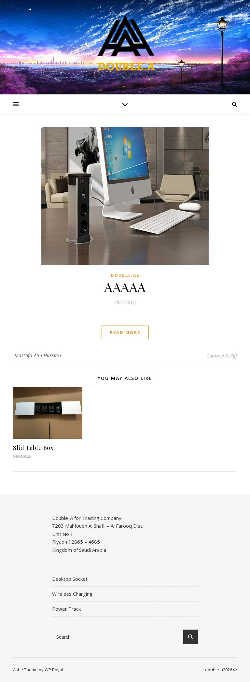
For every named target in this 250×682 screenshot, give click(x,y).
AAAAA (125, 286)
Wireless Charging (72, 594)
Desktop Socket (70, 579)
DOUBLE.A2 (125, 275)
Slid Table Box (33, 448)
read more (125, 332)
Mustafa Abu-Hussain (38, 355)
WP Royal (54, 670)
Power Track (66, 608)
